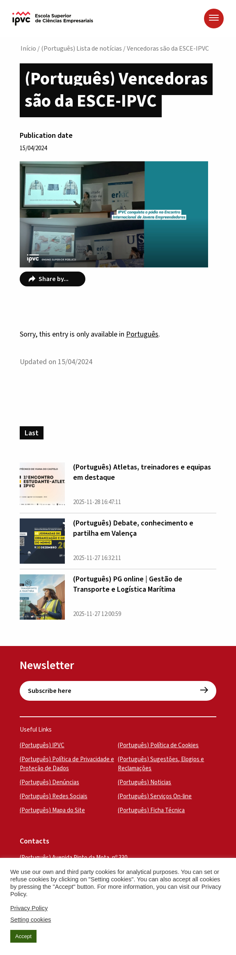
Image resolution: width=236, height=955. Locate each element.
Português (142, 334)
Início (28, 48)
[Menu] (214, 18)
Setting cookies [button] (30, 919)
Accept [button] (23, 936)
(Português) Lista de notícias (81, 48)
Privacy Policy (29, 908)
